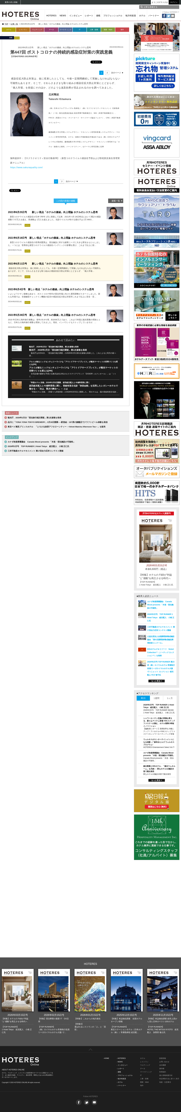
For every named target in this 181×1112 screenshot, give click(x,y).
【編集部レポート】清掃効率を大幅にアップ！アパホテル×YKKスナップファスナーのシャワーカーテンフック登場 (159, 731)
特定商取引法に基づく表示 (169, 1079)
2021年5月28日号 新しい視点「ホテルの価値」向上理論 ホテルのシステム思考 (51, 315)
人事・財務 (94, 29)
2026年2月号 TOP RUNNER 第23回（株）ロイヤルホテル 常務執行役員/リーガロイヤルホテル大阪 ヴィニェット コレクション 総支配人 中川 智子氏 (161, 668)
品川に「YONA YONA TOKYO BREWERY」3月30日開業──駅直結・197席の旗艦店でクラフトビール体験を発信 (58, 422)
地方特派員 (130, 15)
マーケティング (65, 29)
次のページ (116, 73)
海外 (122, 29)
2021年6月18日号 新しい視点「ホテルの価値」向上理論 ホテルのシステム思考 (51, 238)
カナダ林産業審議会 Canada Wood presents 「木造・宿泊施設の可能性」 (41, 442)
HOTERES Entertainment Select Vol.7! (158, 747)
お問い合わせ (164, 1062)
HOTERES (51, 15)
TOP (6, 24)
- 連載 (119, 1072)
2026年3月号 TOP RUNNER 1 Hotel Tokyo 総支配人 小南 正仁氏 (38, 446)
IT (79, 29)
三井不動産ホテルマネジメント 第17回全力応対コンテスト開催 (35, 451)
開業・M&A (108, 29)
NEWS (63, 15)
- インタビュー (122, 1065)
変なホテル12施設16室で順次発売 (157, 774)
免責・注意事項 (165, 1082)
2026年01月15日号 (90, 1015)
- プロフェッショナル (125, 1075)
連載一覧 (115, 201)
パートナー (153, 15)
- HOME (106, 1058)
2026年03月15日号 (18, 1015)
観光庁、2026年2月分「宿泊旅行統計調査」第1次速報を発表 (54, 347)
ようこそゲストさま (160, 2)
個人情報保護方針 (166, 1075)
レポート (89, 15)
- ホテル (120, 1082)
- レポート (120, 1068)
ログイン (174, 2)
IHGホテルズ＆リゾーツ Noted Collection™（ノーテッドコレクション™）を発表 (160, 652)
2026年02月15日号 (54, 1015)
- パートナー (121, 1085)
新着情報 (162, 1058)
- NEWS (120, 1062)
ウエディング (145, 1065)
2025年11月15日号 (163, 1015)
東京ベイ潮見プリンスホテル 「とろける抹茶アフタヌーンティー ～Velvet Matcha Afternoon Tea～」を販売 (56, 427)
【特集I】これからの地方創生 (88, 1018)
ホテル (142, 15)
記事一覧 (14, 24)
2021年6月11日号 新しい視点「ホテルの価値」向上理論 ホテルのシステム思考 (53, 263)
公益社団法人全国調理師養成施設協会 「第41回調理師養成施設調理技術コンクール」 (160, 639)
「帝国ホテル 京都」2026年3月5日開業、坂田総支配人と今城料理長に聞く (59, 382)
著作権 (161, 1068)
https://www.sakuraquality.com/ (26, 167)
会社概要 (162, 1065)
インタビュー (75, 15)
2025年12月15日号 (127, 1015)
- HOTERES (121, 1058)
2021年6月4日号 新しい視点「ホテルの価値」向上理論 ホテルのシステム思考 (51, 289)
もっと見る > (156, 681)
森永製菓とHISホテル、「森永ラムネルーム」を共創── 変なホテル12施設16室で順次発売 (159, 768)
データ (51, 29)
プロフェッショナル (112, 15)
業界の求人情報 (11, 2)
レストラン (23, 29)
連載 (98, 15)
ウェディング (37, 29)
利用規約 (162, 1072)
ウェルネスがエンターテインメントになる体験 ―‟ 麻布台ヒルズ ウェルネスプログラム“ (158, 742)
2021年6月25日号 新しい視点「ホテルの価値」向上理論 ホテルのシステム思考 (53, 212)
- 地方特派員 (121, 1079)
